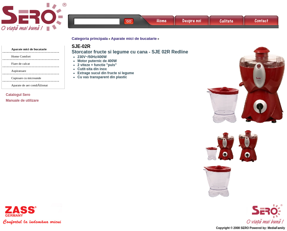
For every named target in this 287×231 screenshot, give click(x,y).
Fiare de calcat (20, 63)
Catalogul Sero (18, 95)
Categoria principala (90, 38)
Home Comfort (21, 56)
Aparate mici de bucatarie (29, 49)
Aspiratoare (18, 70)
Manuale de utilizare (22, 100)
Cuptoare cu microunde (26, 78)
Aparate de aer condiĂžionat (29, 85)
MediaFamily (276, 228)
